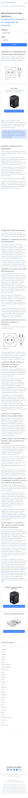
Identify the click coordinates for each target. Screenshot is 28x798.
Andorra (3, 657)
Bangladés (3, 695)
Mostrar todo (4, 725)
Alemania (3, 654)
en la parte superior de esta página (17, 545)
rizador (12, 573)
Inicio (2, 6)
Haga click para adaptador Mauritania (14, 111)
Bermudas (3, 707)
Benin (2, 705)
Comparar (14, 44)
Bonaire (3, 715)
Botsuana (3, 720)
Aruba (2, 679)
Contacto (4, 774)
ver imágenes (14, 542)
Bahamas (3, 692)
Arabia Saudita (5, 669)
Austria (3, 684)
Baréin (2, 700)
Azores (3, 690)
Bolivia (2, 712)
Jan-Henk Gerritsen (19, 781)
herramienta (17, 134)
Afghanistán (4, 649)
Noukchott (5, 327)
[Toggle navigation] (26, 2)
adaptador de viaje (17, 258)
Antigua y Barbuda (5, 664)
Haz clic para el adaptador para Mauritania (14, 606)
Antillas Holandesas (6, 667)
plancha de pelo (5, 573)
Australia (3, 682)
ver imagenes (20, 246)
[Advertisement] (14, 209)
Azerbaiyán (4, 687)
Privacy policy (23, 774)
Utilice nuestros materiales (14, 776)
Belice (2, 702)
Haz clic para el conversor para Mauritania (14, 631)
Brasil (2, 722)
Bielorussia (3, 710)
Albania (3, 652)
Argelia (3, 672)
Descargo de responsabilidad (13, 774)
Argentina (3, 674)
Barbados (3, 697)
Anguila (3, 662)
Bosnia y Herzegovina (6, 717)
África (6, 6)
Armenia (3, 677)
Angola (3, 659)
